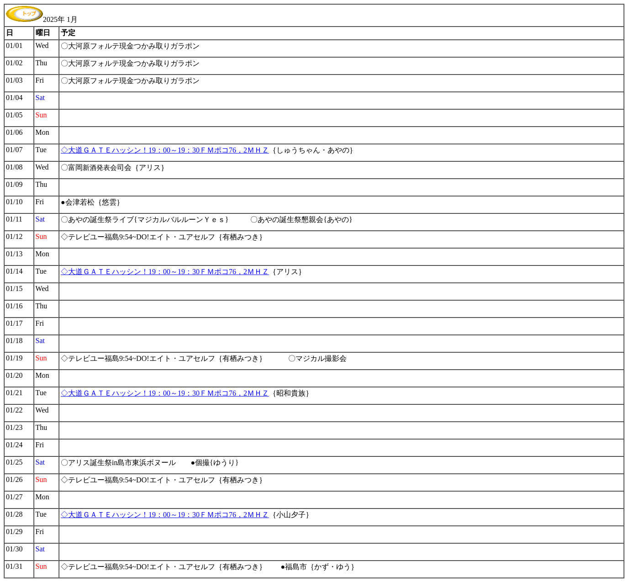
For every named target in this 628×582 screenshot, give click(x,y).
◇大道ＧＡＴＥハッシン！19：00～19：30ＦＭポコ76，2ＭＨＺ (165, 150)
